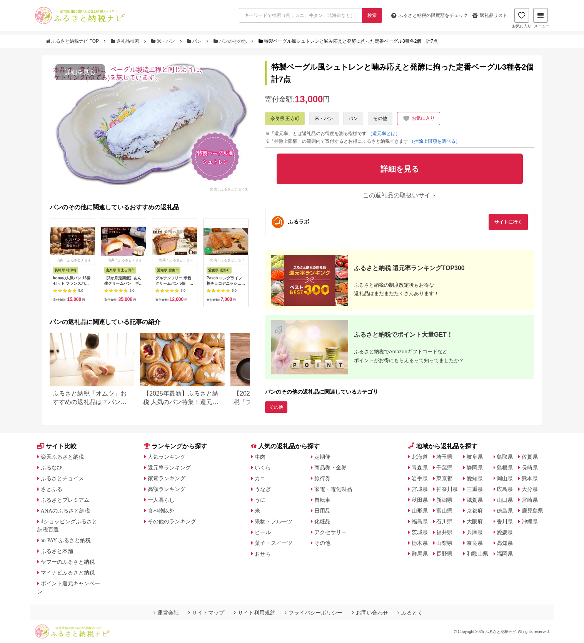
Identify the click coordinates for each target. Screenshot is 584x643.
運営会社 (166, 613)
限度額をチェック (429, 15)
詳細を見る (80, 72)
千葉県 (444, 467)
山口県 (505, 500)
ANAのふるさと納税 (65, 510)
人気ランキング (166, 456)
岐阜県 (475, 456)
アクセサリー (330, 532)
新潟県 (444, 500)
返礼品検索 (126, 41)
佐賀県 (530, 456)
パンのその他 (231, 41)
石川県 (444, 521)
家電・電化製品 (333, 489)
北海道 (420, 456)
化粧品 (322, 521)
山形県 (420, 510)
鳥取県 (505, 456)
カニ (260, 478)
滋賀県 (475, 500)
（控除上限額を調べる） (434, 141)
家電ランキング (166, 478)
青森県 (420, 467)
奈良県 (475, 543)
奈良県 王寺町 (284, 118)
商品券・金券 (330, 467)
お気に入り (521, 18)
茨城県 (420, 532)
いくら (263, 467)
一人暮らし (161, 500)
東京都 (444, 478)
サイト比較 (57, 446)
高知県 (505, 543)
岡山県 (505, 478)
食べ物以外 (161, 510)
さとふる (51, 489)
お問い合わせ (370, 613)
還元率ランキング (169, 467)
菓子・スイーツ (273, 543)
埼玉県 (444, 456)
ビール (263, 532)
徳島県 (505, 510)
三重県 (475, 489)
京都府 (475, 510)
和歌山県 (477, 553)
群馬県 (420, 553)
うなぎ (263, 489)
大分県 (530, 489)
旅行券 (322, 478)
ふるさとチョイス (62, 478)
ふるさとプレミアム (65, 500)
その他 (380, 118)
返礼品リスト (489, 15)
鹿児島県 (532, 510)
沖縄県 (530, 521)
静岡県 (475, 467)
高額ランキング (166, 489)
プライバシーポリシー (313, 613)
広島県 (505, 489)
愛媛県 (505, 532)
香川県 (505, 521)
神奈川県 (447, 489)
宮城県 (420, 489)
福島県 (420, 521)
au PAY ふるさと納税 (66, 540)
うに (260, 500)
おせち (263, 553)
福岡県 (505, 553)
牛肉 (260, 456)
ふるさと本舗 (57, 551)
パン (195, 41)
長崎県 (530, 467)
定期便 (322, 456)
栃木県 (420, 543)
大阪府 (475, 521)
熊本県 (530, 478)
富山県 (444, 510)
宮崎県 (530, 500)
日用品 (322, 510)
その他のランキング (172, 521)
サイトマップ (206, 613)
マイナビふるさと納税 (68, 572)
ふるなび (51, 467)
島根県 (505, 467)
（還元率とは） (384, 133)
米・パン (164, 41)
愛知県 (475, 478)
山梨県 (444, 543)
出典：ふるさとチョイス (229, 189)
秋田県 (420, 500)
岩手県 (420, 478)
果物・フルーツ (273, 521)
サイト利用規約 (254, 613)
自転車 (322, 500)
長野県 (444, 553)
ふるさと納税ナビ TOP (73, 41)
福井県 (444, 532)
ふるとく (410, 613)
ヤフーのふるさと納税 (68, 562)
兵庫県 (475, 532)
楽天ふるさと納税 (62, 456)
